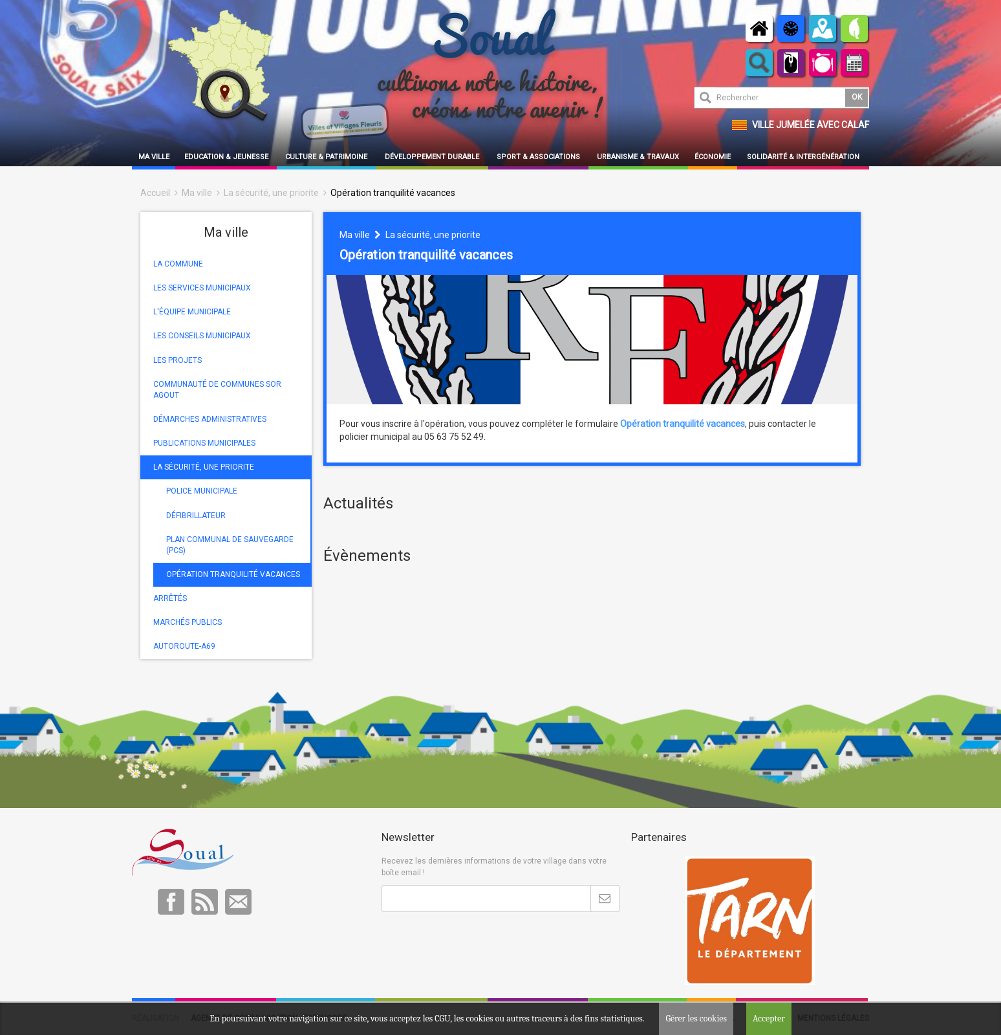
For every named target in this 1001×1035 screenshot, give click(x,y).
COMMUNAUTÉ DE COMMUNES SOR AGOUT (217, 390)
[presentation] (480, 944)
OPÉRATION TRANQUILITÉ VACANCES (233, 574)
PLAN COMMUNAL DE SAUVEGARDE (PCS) (230, 545)
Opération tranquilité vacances (392, 193)
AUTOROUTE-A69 (184, 646)
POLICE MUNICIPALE (201, 491)
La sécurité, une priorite (271, 193)
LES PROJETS (177, 360)
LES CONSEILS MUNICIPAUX (202, 335)
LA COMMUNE (178, 263)
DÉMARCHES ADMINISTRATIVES (209, 419)
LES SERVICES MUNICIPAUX (202, 287)
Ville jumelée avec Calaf (810, 125)
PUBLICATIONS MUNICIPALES (204, 443)
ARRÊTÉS (170, 598)
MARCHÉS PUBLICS (187, 622)
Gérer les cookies (696, 1018)
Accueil (155, 193)
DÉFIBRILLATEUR (196, 515)
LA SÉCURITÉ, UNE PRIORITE (203, 467)
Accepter (769, 1018)
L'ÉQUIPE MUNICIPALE (192, 311)
